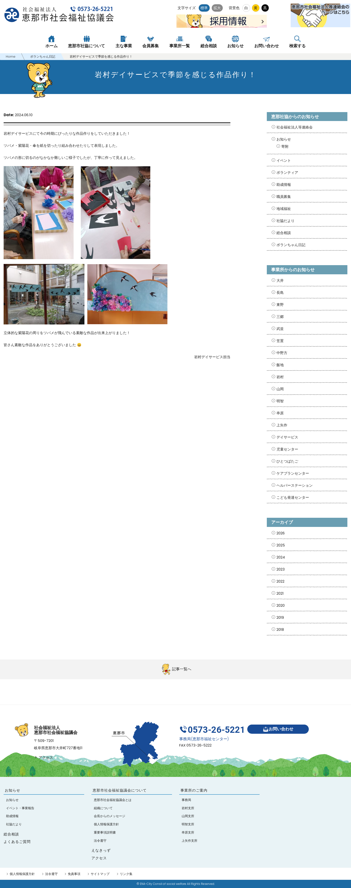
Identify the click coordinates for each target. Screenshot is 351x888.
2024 (280, 557)
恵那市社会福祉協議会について (120, 790)
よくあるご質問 (17, 841)
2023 (280, 569)
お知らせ (283, 139)
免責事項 (74, 874)
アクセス (43, 757)
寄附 (285, 146)
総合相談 (283, 232)
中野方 (281, 352)
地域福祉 (283, 208)
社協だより (285, 220)
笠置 (280, 340)
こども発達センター (292, 497)
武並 (280, 328)
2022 (280, 581)
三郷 (280, 316)
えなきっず (101, 850)
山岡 (280, 388)
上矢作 (281, 425)
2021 (280, 593)
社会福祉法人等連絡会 (294, 127)
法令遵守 (51, 874)
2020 (280, 605)
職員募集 (283, 196)
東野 (280, 304)
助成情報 (283, 184)
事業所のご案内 (193, 790)
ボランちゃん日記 (290, 244)
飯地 (280, 364)
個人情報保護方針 (22, 874)
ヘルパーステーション (294, 485)
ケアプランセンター (292, 473)
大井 (280, 280)
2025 (280, 545)
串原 (280, 413)
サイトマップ (100, 874)
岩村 (280, 376)
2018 (280, 629)
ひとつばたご (287, 461)
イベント (283, 160)
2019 (280, 617)
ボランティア (287, 172)
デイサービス (287, 437)
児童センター (287, 449)
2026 (280, 533)
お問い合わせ (278, 729)
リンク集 (126, 874)
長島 (280, 292)
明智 (280, 401)
